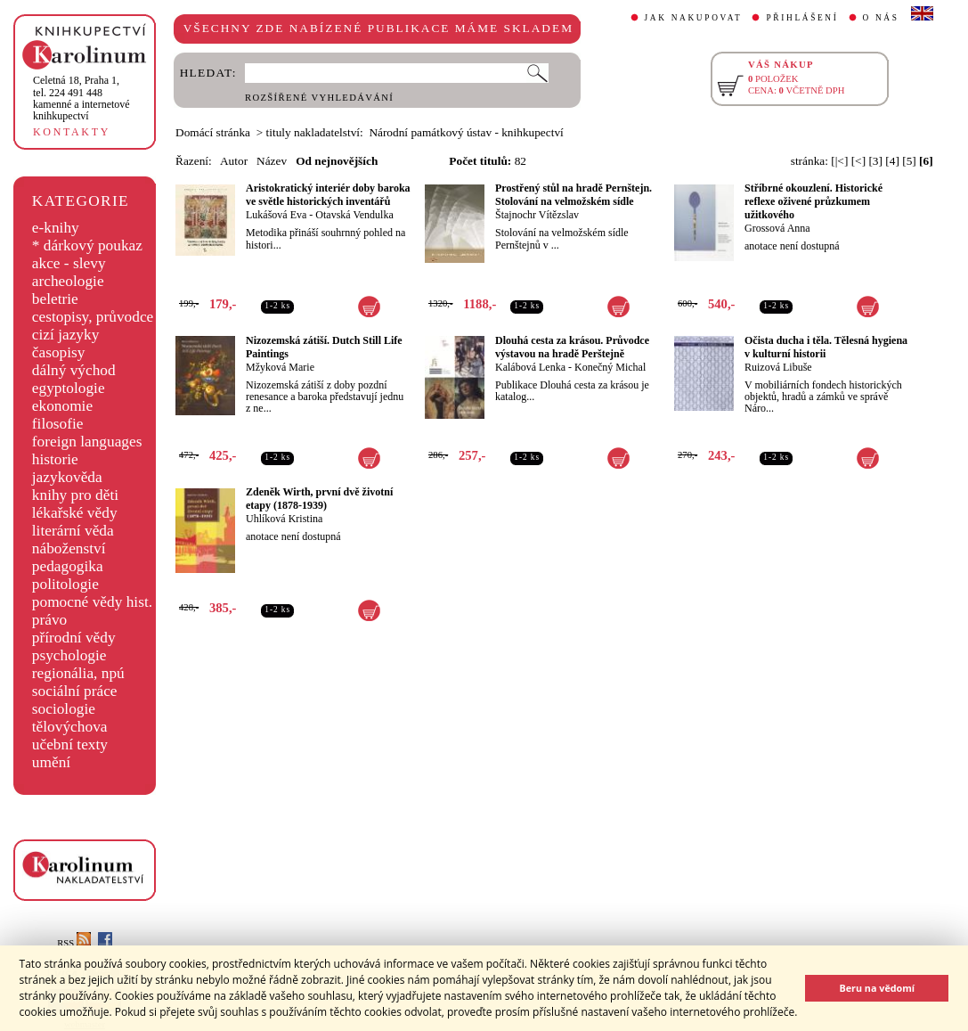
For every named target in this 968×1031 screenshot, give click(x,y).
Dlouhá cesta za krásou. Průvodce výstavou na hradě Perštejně (572, 347)
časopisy (58, 352)
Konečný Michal (610, 367)
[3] (875, 161)
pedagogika (67, 566)
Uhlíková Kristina (284, 518)
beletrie (55, 298)
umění (51, 762)
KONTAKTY (71, 132)
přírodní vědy (74, 637)
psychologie (69, 655)
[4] (892, 161)
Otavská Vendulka (354, 215)
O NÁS (881, 17)
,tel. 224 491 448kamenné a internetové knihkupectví (81, 98)
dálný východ (74, 370)
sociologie (63, 708)
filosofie (58, 423)
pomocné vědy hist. (92, 601)
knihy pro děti (75, 495)
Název (271, 161)
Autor (234, 161)
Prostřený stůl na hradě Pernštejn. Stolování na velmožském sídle (573, 195)
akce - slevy (69, 263)
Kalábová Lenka (530, 367)
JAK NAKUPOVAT (694, 17)
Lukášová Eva (276, 215)
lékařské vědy (75, 512)
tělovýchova (70, 726)
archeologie (68, 281)
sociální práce (75, 691)
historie (55, 459)
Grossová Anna (777, 228)
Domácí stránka (212, 132)
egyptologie (68, 388)
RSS (74, 943)
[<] (858, 161)
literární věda (73, 530)
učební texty (70, 744)
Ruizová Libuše (778, 367)
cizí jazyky (66, 334)
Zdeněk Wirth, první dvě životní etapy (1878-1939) (319, 498)
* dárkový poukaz (87, 245)
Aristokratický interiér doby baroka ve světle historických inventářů (328, 195)
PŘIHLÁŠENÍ (802, 17)
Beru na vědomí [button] (877, 987)
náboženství (69, 548)
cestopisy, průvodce (93, 316)
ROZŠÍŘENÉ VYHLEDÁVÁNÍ (319, 97)
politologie (65, 584)
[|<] (839, 161)
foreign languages (87, 441)
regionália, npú (78, 673)
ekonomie (62, 405)
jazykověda (67, 477)
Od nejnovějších (337, 161)
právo (49, 619)
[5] (909, 161)
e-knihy (55, 227)
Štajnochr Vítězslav (537, 215)
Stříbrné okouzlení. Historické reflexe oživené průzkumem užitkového (813, 201)
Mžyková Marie (280, 367)
